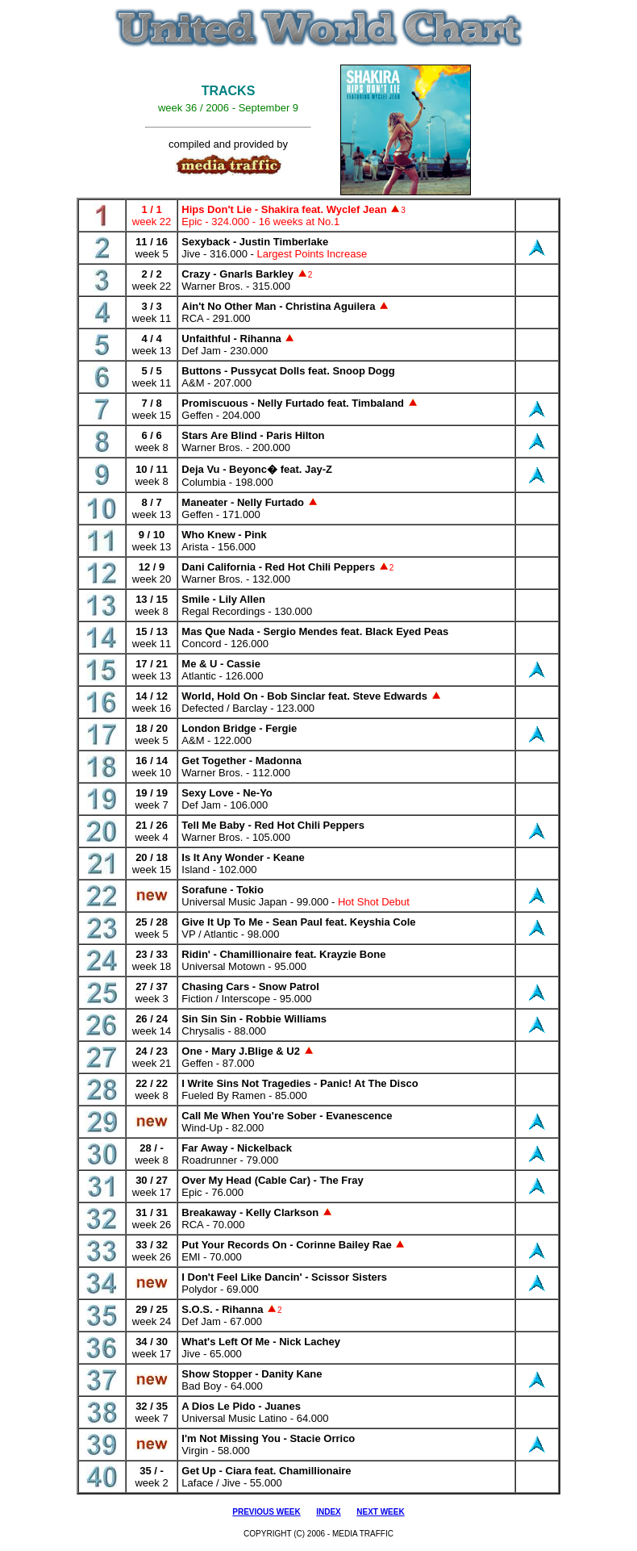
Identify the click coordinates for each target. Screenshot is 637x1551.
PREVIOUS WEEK (266, 1511)
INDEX (328, 1511)
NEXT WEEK (380, 1511)
